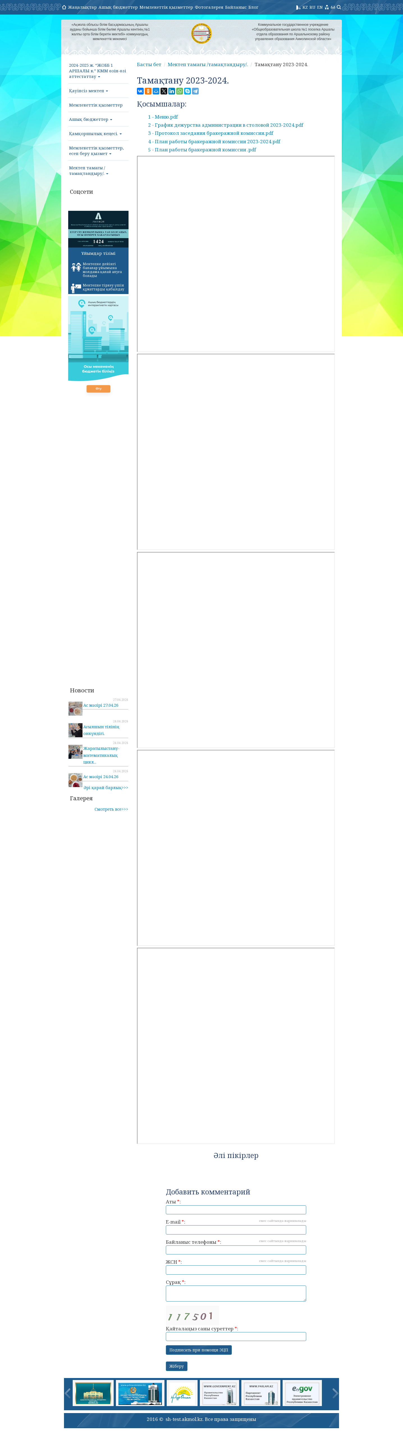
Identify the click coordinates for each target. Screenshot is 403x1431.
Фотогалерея (209, 7)
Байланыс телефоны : (236, 1247)
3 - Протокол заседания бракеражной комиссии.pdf (210, 133)
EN (320, 7)
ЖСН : (236, 1267)
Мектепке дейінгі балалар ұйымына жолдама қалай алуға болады (96, 270)
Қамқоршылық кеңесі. (95, 133)
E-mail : (236, 1227)
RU (312, 7)
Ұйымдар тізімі (98, 253)
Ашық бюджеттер (118, 7)
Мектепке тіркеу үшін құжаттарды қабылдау (97, 288)
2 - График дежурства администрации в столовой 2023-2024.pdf (225, 125)
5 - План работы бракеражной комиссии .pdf (202, 149)
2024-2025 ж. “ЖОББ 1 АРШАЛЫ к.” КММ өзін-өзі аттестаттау (97, 70)
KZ (305, 7)
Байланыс (236, 7)
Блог (253, 7)
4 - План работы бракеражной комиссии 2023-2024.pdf (214, 141)
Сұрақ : (236, 1290)
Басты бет (149, 64)
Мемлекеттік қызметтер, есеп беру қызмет (96, 150)
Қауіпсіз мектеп (88, 90)
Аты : (236, 1206)
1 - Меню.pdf (163, 117)
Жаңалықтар (82, 7)
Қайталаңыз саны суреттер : (236, 1323)
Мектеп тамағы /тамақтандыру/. (88, 170)
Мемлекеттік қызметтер (166, 7)
